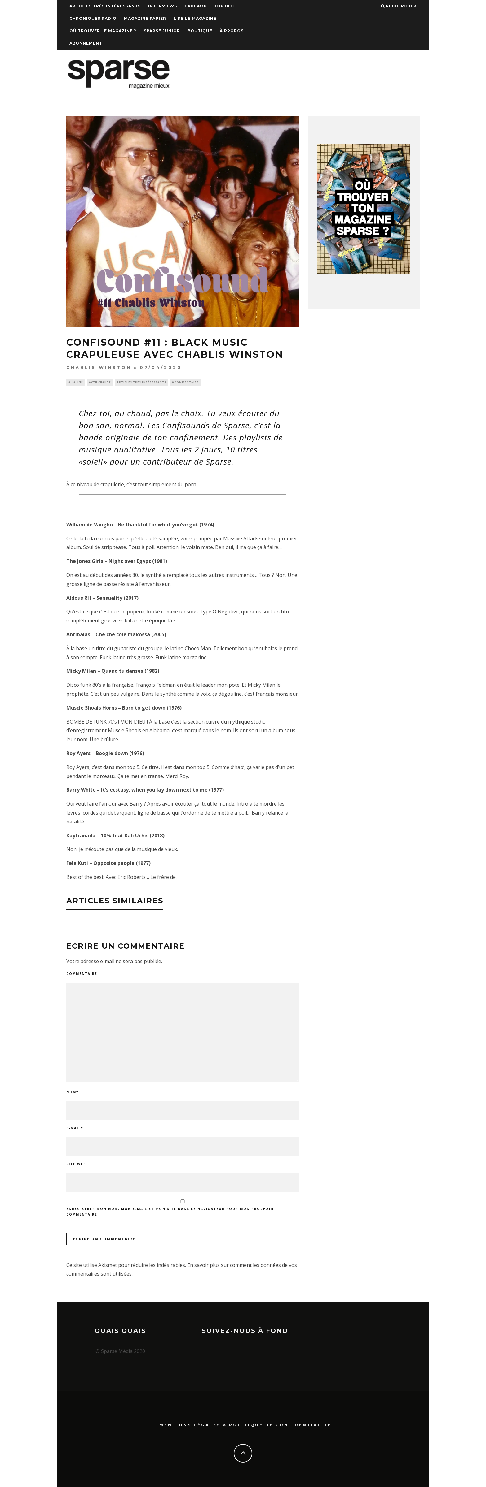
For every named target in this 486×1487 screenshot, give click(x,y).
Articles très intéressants (105, 6)
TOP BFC (224, 6)
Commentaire (81, 974)
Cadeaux (195, 6)
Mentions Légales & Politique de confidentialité (245, 1424)
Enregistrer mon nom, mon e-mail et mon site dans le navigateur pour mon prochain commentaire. (170, 1212)
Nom (72, 1093)
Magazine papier (145, 18)
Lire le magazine (195, 18)
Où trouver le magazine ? (102, 30)
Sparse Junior (162, 30)
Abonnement (85, 43)
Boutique (200, 30)
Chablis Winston (98, 367)
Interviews (162, 6)
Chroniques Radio (93, 18)
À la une (75, 382)
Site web (76, 1164)
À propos (232, 30)
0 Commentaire (185, 382)
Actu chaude (100, 382)
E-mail (74, 1128)
